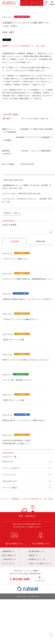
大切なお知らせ (9, 481)
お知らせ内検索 (9, 225)
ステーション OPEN (11, 468)
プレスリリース (9, 475)
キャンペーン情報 (10, 488)
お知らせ (7, 461)
